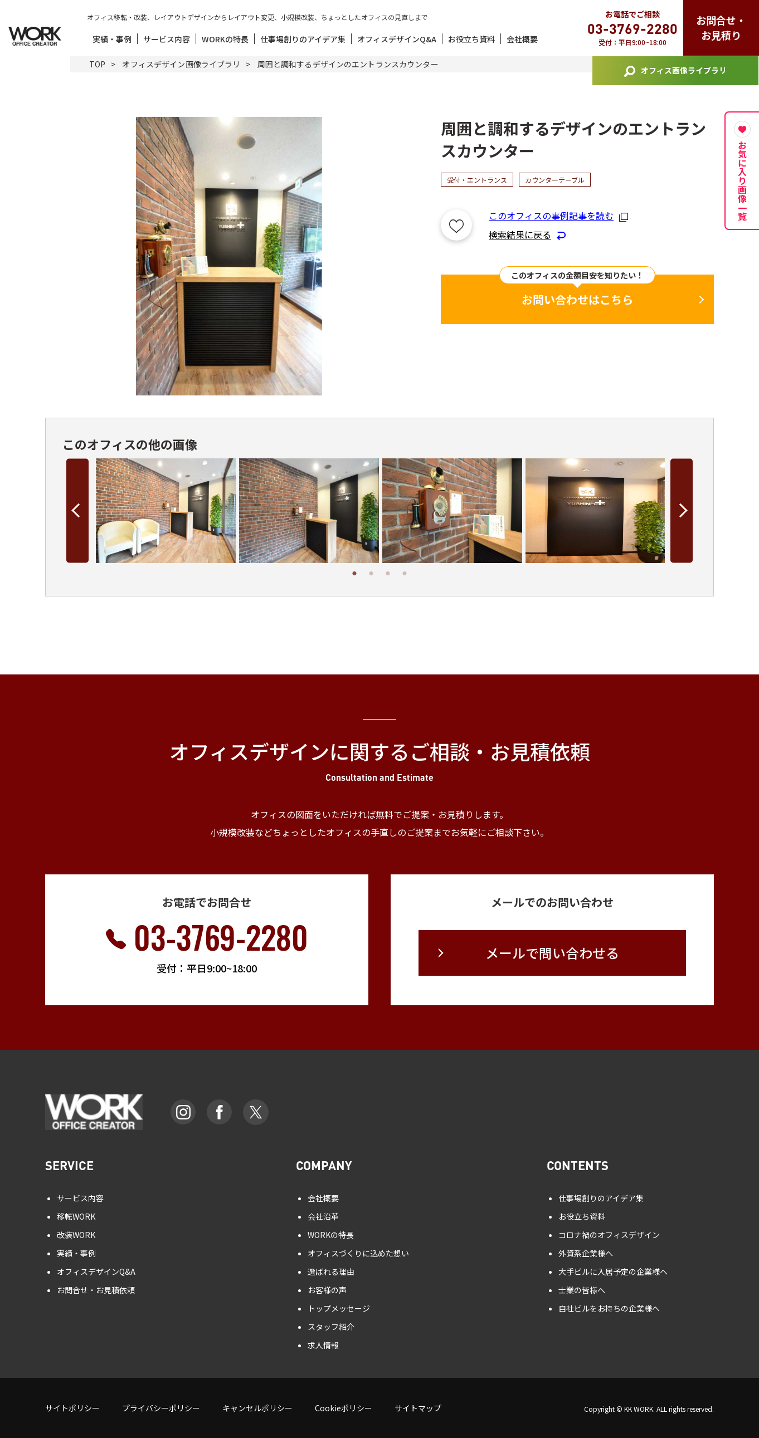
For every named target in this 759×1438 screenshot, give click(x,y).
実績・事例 (112, 39)
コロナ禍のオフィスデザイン (609, 1234)
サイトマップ (418, 1407)
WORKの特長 (225, 39)
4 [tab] (404, 573)
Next (681, 510)
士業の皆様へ (581, 1289)
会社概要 (522, 39)
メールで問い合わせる (552, 952)
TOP (97, 64)
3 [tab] (387, 573)
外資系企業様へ (585, 1253)
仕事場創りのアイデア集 (303, 39)
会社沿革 (323, 1216)
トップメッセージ (339, 1308)
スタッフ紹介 (331, 1326)
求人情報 (323, 1345)
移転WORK (76, 1216)
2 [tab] (371, 573)
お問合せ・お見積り (721, 27)
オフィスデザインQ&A (396, 39)
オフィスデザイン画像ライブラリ (181, 64)
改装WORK (76, 1234)
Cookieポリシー (343, 1407)
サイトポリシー (72, 1407)
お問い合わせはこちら (577, 299)
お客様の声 (327, 1289)
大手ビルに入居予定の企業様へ (613, 1271)
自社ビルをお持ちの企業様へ (609, 1308)
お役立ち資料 (471, 39)
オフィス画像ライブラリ (675, 71)
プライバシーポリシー (161, 1407)
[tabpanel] (166, 510)
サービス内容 (166, 39)
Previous (77, 510)
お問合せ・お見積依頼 (96, 1289)
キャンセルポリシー (257, 1407)
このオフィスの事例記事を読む (558, 215)
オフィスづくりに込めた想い (358, 1253)
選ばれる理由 (331, 1271)
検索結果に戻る (527, 234)
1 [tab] (354, 573)
